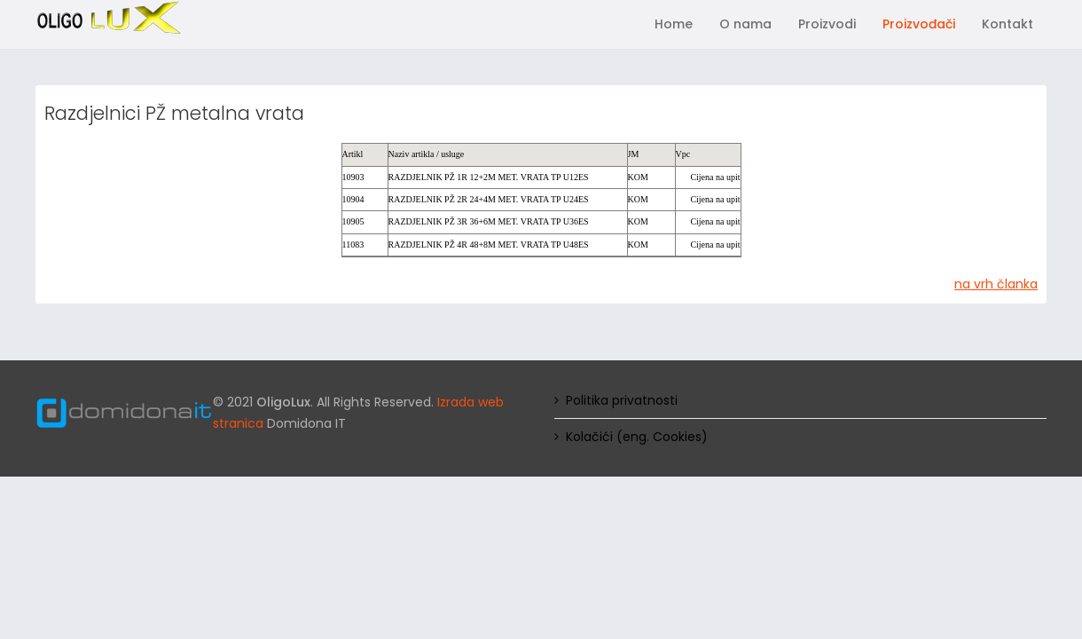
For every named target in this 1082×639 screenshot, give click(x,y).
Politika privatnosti (622, 400)
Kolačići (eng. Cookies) (637, 437)
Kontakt (1007, 24)
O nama (745, 24)
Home (674, 24)
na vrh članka (996, 284)
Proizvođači (918, 24)
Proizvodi (827, 24)
